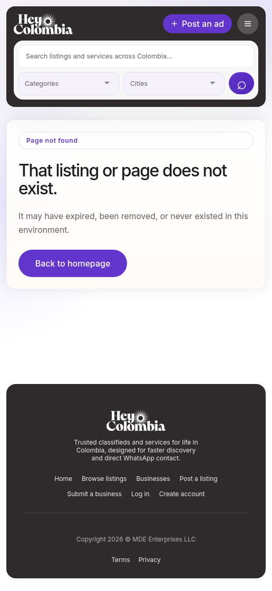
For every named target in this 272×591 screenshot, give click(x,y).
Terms (120, 560)
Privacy (150, 560)
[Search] (241, 83)
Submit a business (94, 494)
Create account (182, 494)
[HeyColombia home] (43, 23)
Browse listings (104, 478)
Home (63, 478)
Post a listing (199, 478)
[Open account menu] (247, 23)
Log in (140, 494)
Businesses (153, 478)
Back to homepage (73, 263)
